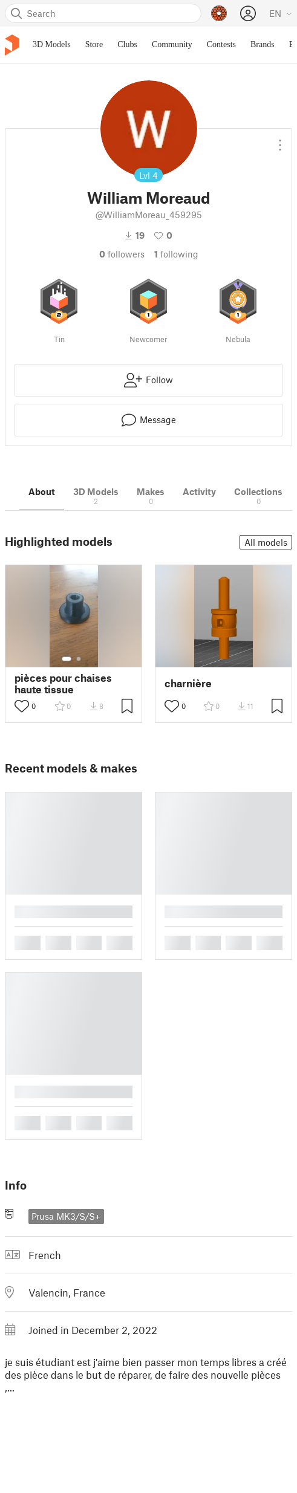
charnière (188, 683)
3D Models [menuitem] (52, 44)
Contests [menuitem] (221, 44)
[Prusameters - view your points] (219, 13)
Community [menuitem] (172, 44)
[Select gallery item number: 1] (66, 658)
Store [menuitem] (94, 44)
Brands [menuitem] (262, 44)
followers (122, 253)
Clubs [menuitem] (127, 44)
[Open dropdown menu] (280, 140)
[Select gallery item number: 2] (78, 658)
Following (176, 253)
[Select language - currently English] (280, 13)
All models (265, 542)
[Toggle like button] (22, 706)
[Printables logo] (12, 45)
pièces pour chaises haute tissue (63, 683)
